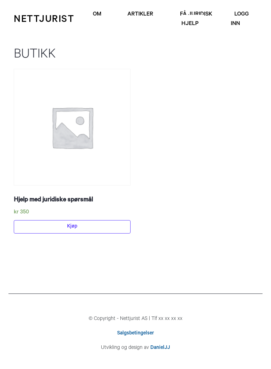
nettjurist (44, 20)
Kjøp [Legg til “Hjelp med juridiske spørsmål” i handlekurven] (72, 227)
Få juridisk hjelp (196, 19)
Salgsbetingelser (135, 334)
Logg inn (240, 19)
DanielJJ (160, 348)
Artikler (140, 14)
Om (97, 14)
